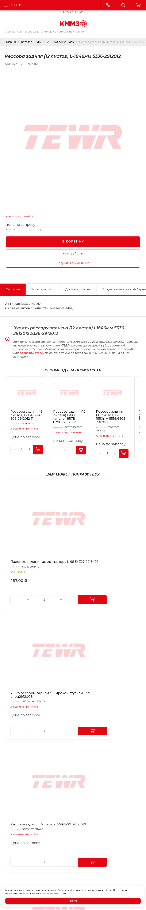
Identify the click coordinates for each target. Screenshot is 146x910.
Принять (73, 901)
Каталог (26, 42)
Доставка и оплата (78, 289)
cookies (29, 890)
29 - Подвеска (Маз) (61, 42)
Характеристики (42, 289)
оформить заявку (32, 353)
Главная (11, 42)
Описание (13, 289)
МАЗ (39, 42)
